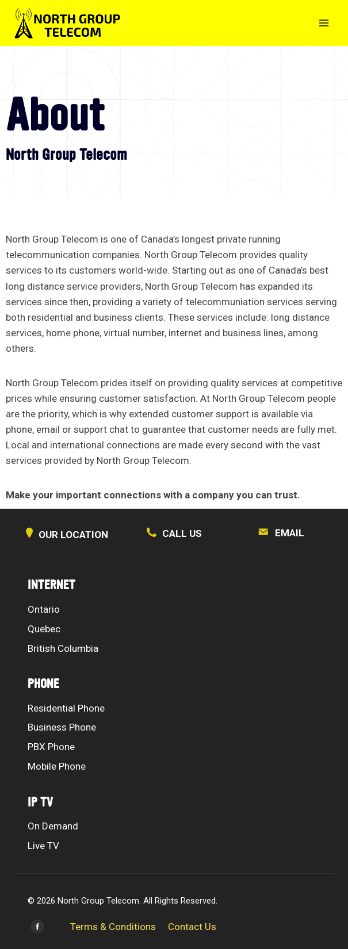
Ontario (44, 609)
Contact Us (192, 926)
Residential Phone (66, 708)
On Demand (53, 826)
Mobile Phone (57, 766)
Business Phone (62, 727)
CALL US (174, 533)
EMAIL (281, 533)
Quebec (44, 629)
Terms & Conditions (113, 926)
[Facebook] (37, 926)
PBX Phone (51, 746)
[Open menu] (323, 23)
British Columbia (63, 648)
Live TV (43, 845)
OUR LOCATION (67, 534)
